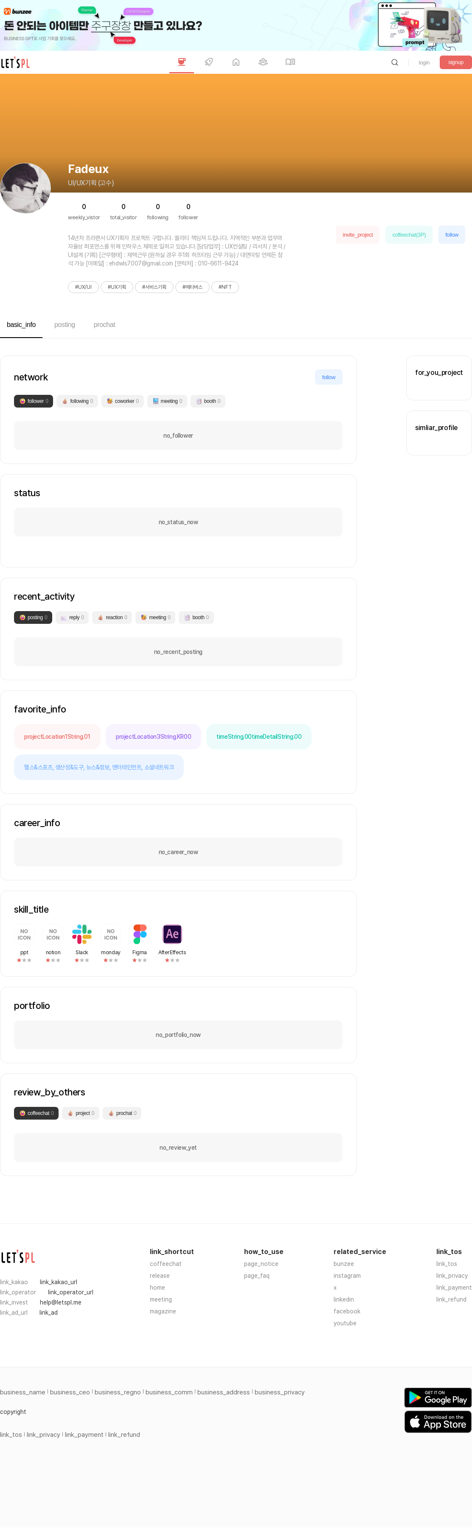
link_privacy (452, 1275)
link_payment (454, 1287)
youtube (345, 1323)
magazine (163, 1311)
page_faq (257, 1275)
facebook (347, 1311)
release (160, 1275)
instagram (347, 1275)
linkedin (344, 1299)
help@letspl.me (60, 1302)
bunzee (344, 1263)
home (157, 1287)
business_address (223, 1392)
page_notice (261, 1263)
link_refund (451, 1299)
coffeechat (166, 1263)
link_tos (446, 1263)
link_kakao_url (58, 1282)
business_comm (169, 1392)
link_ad (48, 1312)
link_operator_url (70, 1292)
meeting (161, 1299)
